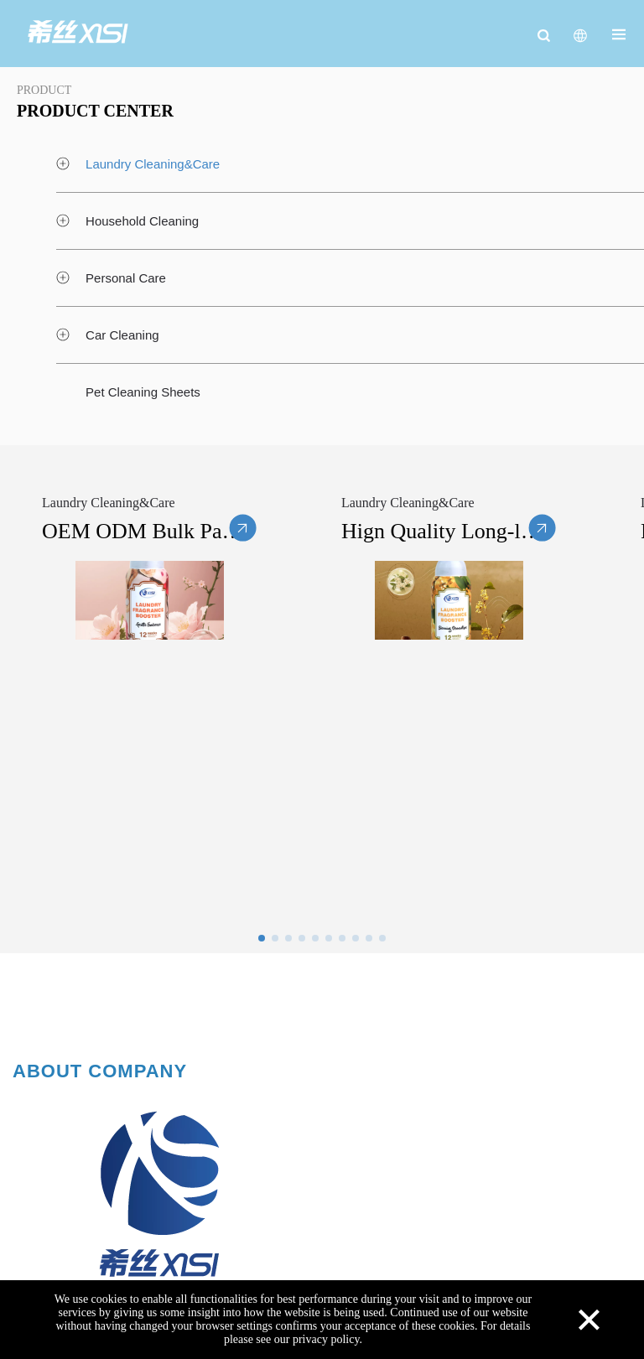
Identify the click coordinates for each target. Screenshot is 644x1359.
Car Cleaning (122, 335)
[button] (261, 938)
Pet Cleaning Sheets (143, 392)
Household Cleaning (142, 221)
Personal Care (126, 278)
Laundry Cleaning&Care (153, 164)
